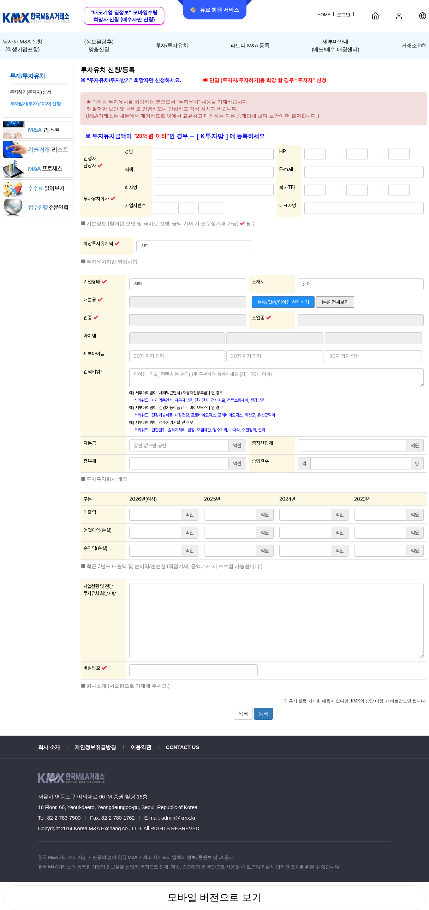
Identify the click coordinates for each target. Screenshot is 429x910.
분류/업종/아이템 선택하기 (283, 302)
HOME (323, 14)
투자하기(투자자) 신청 (30, 92)
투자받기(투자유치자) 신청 (35, 103)
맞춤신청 (99, 45)
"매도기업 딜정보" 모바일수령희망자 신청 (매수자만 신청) (123, 16)
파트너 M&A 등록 (250, 45)
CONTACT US (182, 747)
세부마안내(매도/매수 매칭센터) (335, 45)
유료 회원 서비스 (214, 10)
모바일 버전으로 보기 (214, 897)
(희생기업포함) (22, 45)
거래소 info (414, 45)
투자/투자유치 (172, 45)
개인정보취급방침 (95, 747)
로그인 (343, 14)
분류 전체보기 (335, 302)
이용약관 (141, 747)
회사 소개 (49, 747)
